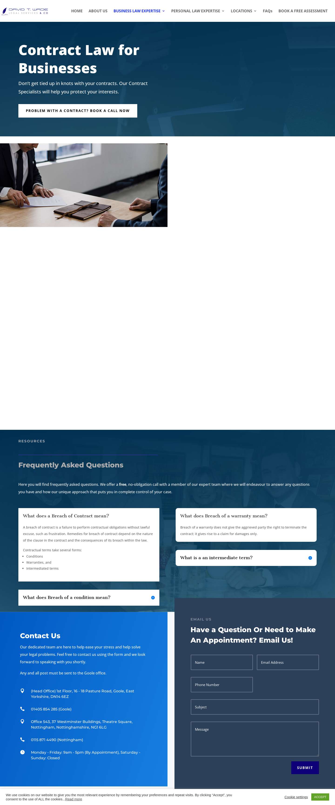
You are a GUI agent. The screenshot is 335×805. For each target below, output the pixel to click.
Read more (73, 799)
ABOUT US (98, 11)
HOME (77, 11)
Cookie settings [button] (296, 797)
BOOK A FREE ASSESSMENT (303, 11)
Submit (305, 767)
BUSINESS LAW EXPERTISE (137, 11)
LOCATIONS (241, 11)
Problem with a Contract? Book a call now (78, 110)
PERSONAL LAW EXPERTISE (195, 11)
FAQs (267, 11)
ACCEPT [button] (320, 797)
